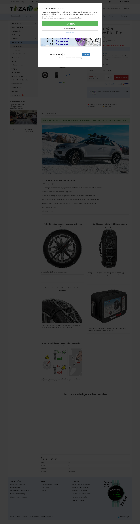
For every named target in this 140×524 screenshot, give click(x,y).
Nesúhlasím (70, 33)
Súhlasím (70, 23)
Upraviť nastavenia (70, 29)
